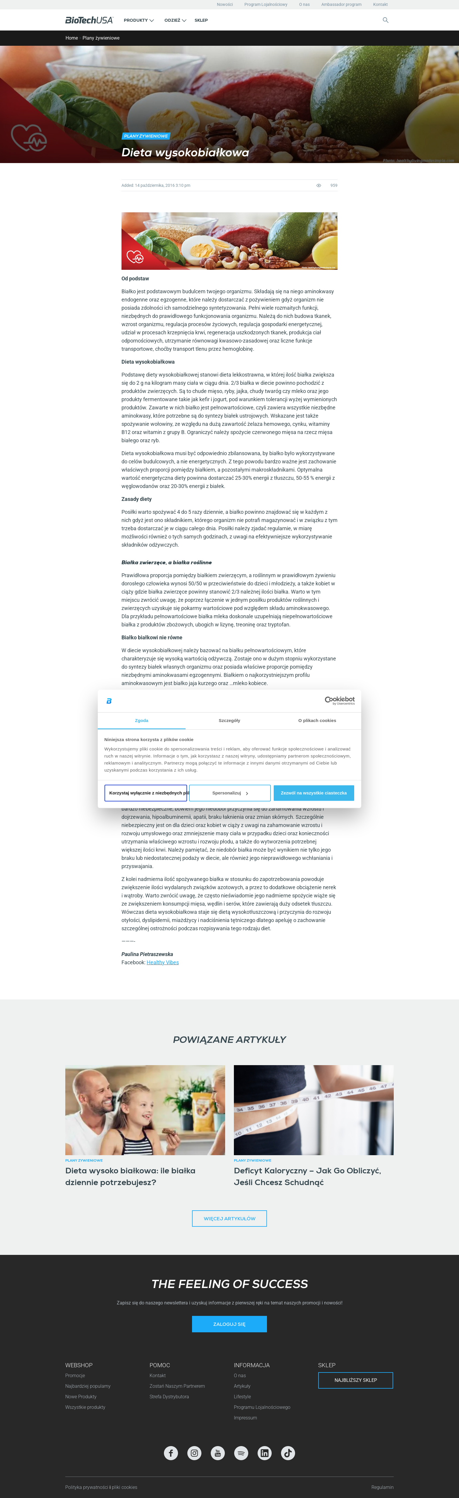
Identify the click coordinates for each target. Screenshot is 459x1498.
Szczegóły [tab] (229, 720)
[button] (138, 19)
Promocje (75, 1375)
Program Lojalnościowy (265, 4)
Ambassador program (341, 4)
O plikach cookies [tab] (317, 720)
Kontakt (380, 4)
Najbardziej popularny (88, 1386)
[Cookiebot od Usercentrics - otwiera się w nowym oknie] (329, 701)
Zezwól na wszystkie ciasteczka (314, 792)
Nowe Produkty (81, 1396)
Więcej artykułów (230, 1219)
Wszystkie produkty (85, 1407)
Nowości (225, 4)
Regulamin (382, 1487)
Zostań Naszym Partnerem (177, 1386)
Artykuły (242, 1386)
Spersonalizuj (230, 792)
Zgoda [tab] (141, 720)
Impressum (245, 1418)
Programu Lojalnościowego (262, 1407)
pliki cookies (124, 1487)
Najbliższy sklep (356, 1380)
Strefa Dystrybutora (169, 1396)
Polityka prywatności (87, 1487)
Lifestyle (242, 1396)
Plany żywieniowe (101, 38)
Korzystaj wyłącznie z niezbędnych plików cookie (148, 792)
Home (72, 38)
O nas (304, 4)
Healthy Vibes (163, 962)
